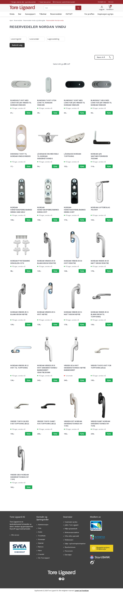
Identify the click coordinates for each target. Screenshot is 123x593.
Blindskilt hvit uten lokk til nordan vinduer (46, 102)
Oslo (39, 528)
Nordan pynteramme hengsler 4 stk (20, 262)
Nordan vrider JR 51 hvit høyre (46, 313)
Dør (19, 14)
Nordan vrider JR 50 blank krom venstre (46, 262)
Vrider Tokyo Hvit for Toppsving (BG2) (101, 367)
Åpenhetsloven (70, 547)
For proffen (89, 14)
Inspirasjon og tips (105, 14)
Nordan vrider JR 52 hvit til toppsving (19, 367)
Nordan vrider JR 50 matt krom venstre (100, 262)
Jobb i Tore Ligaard (71, 525)
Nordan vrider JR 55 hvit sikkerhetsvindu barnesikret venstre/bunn (47, 369)
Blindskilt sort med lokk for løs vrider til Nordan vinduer (74, 102)
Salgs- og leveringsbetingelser (75, 543)
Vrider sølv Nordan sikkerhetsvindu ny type (19, 477)
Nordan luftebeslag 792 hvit (100, 208)
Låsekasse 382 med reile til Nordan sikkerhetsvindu (48, 156)
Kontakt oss (102, 2)
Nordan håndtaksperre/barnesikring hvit (48, 209)
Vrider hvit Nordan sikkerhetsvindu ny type (73, 423)
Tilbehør (43, 14)
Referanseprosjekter (72, 532)
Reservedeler (56, 14)
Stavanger (41, 539)
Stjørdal (40, 543)
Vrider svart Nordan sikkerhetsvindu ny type (100, 423)
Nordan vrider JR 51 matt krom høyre (73, 313)
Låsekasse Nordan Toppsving (72, 155)
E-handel (41, 554)
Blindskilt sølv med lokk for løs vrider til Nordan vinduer (101, 102)
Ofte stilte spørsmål (72, 536)
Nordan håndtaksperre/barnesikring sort (75, 209)
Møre (40, 550)
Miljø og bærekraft (71, 529)
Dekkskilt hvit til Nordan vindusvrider (20, 155)
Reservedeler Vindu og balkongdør (34, 20)
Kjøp (29, 113)
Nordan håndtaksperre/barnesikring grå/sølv (21, 209)
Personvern (69, 551)
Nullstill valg (17, 45)
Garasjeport (30, 14)
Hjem (11, 20)
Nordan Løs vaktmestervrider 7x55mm (99, 156)
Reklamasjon (69, 540)
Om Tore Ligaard (43, 558)
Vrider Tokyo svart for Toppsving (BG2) (46, 422)
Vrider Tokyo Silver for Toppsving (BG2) (19, 422)
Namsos (41, 547)
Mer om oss (15, 535)
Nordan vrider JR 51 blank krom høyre (19, 313)
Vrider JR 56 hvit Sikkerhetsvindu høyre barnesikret (75, 368)
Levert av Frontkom (82, 591)
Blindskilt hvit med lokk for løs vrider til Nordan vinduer (20, 102)
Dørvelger (68, 554)
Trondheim (41, 535)
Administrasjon (43, 524)
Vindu (12, 14)
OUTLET (69, 14)
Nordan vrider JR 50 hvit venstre (73, 262)
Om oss (110, 2)
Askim (40, 532)
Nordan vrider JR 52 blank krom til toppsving (100, 314)
